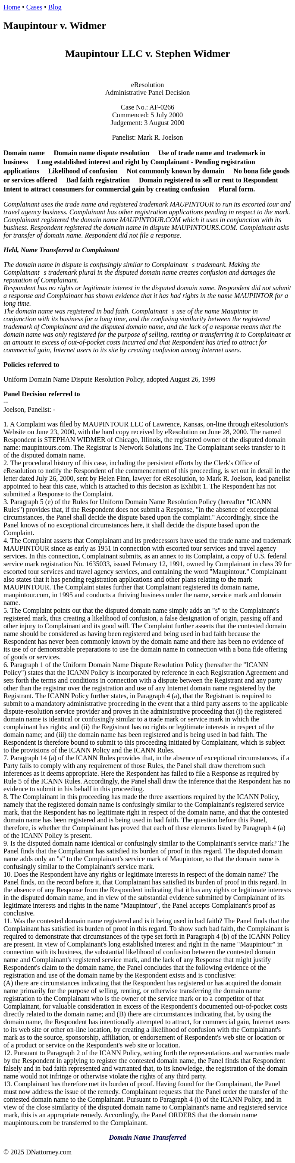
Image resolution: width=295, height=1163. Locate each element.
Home (11, 7)
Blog (55, 7)
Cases (34, 7)
